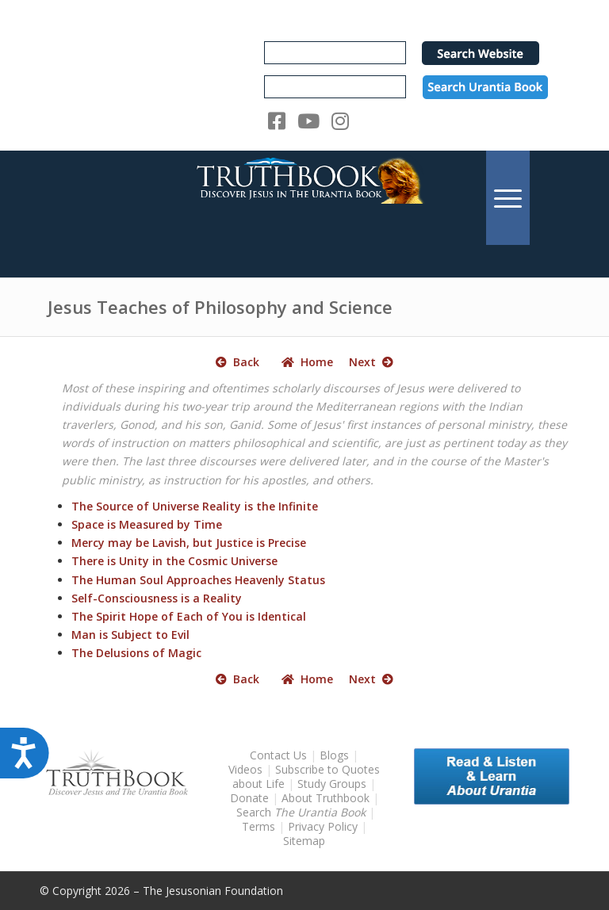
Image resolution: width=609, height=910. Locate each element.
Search (302, 812)
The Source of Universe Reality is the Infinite (194, 506)
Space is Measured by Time (146, 524)
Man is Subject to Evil (130, 634)
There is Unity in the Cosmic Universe (174, 560)
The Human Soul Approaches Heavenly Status (198, 579)
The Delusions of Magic (136, 652)
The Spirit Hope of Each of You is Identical (188, 616)
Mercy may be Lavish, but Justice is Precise (188, 542)
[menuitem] (508, 198)
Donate (249, 797)
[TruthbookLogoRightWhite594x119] (304, 198)
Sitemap (304, 840)
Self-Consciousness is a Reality (156, 598)
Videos (245, 769)
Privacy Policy (323, 826)
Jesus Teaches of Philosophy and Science (220, 307)
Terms (258, 826)
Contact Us (278, 755)
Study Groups (333, 783)
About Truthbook (326, 797)
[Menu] (508, 198)
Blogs (334, 755)
